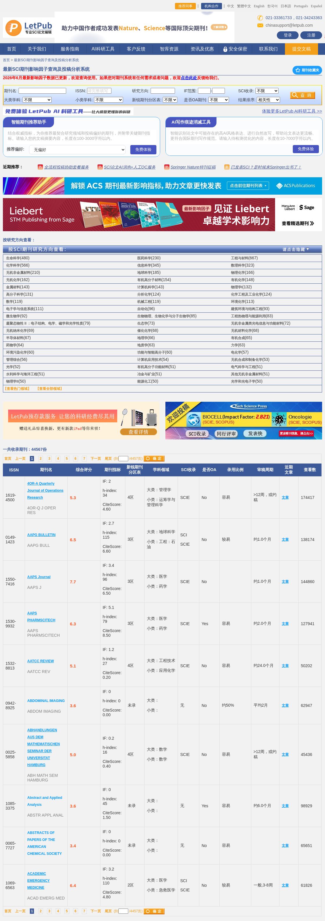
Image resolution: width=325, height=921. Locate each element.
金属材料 (13, 287)
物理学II (12, 381)
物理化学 (238, 273)
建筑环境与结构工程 (246, 309)
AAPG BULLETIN (41, 535)
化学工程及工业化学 (246, 294)
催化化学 (144, 331)
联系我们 (268, 48)
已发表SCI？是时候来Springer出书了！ (266, 167)
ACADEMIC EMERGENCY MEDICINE (38, 881)
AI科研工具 (102, 48)
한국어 (272, 6)
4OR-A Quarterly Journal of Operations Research (45, 491)
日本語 (286, 6)
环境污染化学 (16, 352)
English (259, 6)
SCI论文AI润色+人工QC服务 (130, 167)
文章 (285, 497)
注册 (311, 35)
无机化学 (13, 280)
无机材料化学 (241, 331)
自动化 (142, 309)
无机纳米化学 (16, 331)
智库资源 (169, 48)
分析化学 (144, 294)
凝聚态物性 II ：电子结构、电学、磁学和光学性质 (44, 323)
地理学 (142, 338)
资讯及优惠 (202, 48)
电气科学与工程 (243, 367)
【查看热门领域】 (17, 389)
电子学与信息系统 (20, 309)
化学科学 (13, 265)
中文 (230, 6)
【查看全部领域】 (50, 389)
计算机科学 (146, 287)
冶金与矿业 (146, 374)
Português (301, 6)
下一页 (96, 459)
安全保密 (235, 49)
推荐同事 (185, 6)
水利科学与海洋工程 (21, 374)
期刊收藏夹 (307, 70)
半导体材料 (15, 338)
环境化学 (238, 302)
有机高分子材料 (149, 280)
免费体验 (143, 149)
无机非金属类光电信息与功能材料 (257, 323)
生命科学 (13, 258)
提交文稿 (301, 48)
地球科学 (144, 273)
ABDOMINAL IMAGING (46, 701)
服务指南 (70, 48)
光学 (9, 367)
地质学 (142, 345)
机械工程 (144, 302)
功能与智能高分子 (151, 352)
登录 (288, 35)
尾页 (108, 459)
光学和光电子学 (243, 381)
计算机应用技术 (149, 360)
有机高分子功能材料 (153, 367)
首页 (11, 48)
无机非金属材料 (18, 273)
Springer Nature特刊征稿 (193, 167)
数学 (9, 302)
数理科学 (238, 265)
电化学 (236, 352)
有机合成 (238, 338)
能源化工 (144, 381)
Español (316, 6)
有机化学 (238, 280)
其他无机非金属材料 (246, 374)
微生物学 (13, 316)
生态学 (142, 323)
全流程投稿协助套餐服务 (66, 167)
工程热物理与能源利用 (248, 316)
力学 (234, 345)
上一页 (20, 459)
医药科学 (144, 258)
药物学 (11, 345)
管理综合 (13, 360)
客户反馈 (136, 48)
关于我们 (37, 48)
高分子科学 (15, 294)
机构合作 (212, 6)
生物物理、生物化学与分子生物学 (163, 316)
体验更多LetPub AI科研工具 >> (292, 110)
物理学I (236, 287)
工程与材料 (239, 258)
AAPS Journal (38, 577)
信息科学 (144, 265)
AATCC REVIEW (40, 661)
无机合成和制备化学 (246, 360)
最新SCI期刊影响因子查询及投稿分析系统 (46, 60)
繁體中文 (244, 6)
